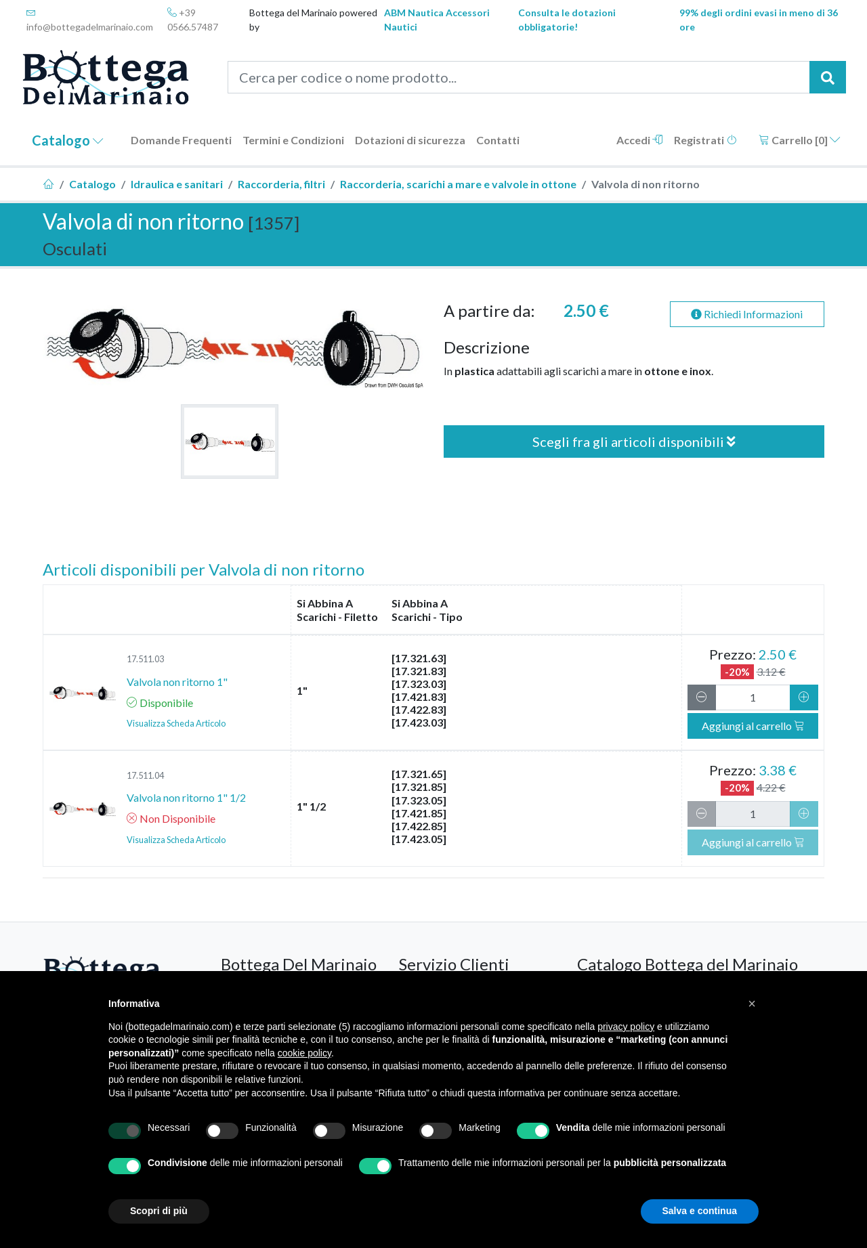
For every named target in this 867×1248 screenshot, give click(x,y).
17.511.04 (145, 775)
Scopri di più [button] (159, 1210)
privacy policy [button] (625, 1026)
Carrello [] (800, 139)
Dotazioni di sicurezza (410, 139)
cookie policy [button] (304, 1053)
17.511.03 (145, 658)
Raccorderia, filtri (281, 183)
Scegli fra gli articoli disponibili (634, 441)
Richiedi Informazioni (747, 313)
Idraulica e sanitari (177, 183)
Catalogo (68, 140)
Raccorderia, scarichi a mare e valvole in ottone (458, 183)
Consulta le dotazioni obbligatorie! (567, 20)
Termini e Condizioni (293, 139)
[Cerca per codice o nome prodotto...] (519, 77)
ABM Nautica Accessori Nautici (437, 20)
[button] (752, 1003)
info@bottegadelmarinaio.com (89, 20)
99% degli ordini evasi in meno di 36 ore (758, 20)
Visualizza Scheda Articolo (176, 723)
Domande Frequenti (181, 139)
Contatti (498, 139)
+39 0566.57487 (192, 20)
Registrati (705, 139)
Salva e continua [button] (699, 1210)
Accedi (639, 139)
